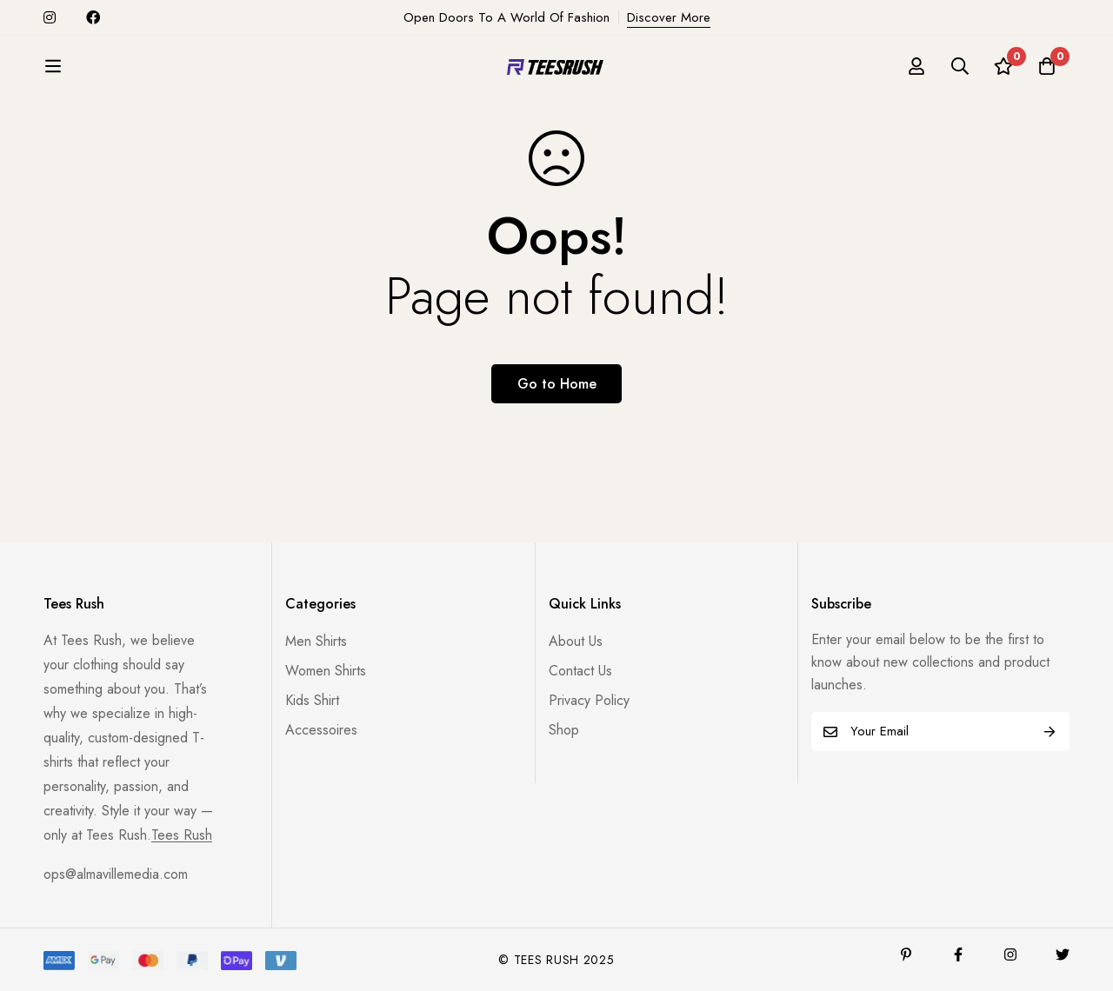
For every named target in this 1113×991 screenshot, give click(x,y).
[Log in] (916, 66)
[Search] (960, 66)
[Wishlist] (1003, 66)
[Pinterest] (906, 954)
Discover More (668, 17)
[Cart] (1047, 66)
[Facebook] (958, 954)
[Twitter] (1063, 954)
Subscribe (1050, 731)
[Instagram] (1010, 954)
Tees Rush (181, 835)
